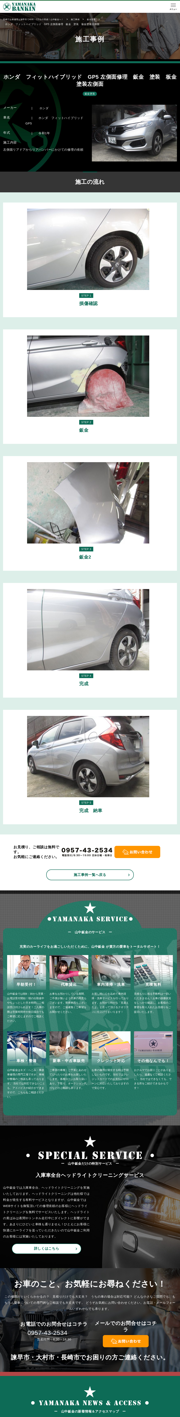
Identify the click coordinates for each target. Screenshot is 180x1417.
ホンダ (44, 108)
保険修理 (98, 1395)
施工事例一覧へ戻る (90, 562)
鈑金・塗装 (99, 1388)
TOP (67, 1388)
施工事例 (125, 1388)
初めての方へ (74, 1395)
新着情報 (125, 1395)
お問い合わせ (155, 1395)
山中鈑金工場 (82, 1412)
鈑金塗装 (90, 93)
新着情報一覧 (45, 1239)
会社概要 (152, 1388)
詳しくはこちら (46, 936)
